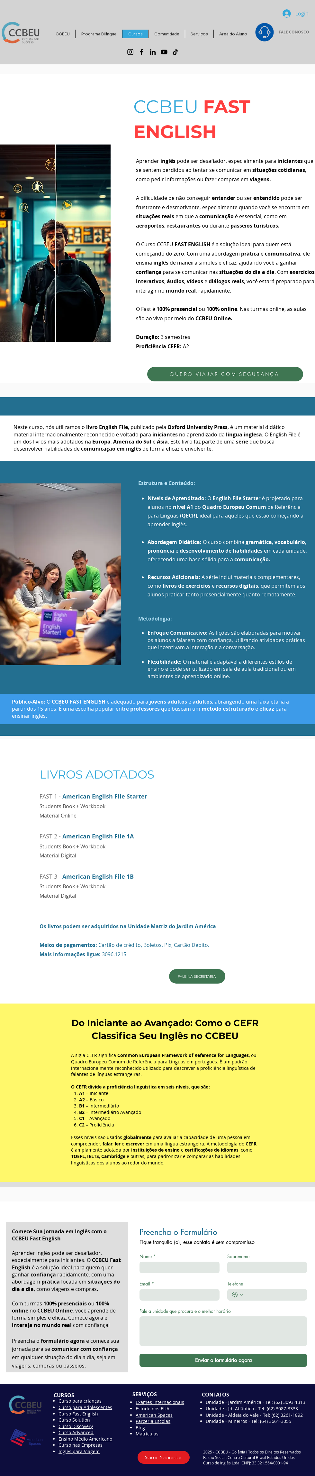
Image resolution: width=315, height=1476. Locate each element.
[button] (166, 34)
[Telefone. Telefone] (273, 1295)
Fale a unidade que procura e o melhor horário (185, 1311)
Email (147, 1283)
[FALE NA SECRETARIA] (197, 976)
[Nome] (178, 1267)
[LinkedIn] (153, 52)
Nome (148, 1256)
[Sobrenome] (265, 1267)
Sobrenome (238, 1256)
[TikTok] (175, 52)
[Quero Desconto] (164, 1457)
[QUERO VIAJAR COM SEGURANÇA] (225, 374)
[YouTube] (164, 52)
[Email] (178, 1295)
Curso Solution (74, 1420)
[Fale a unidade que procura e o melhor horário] (223, 1331)
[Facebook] (142, 52)
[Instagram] (130, 52)
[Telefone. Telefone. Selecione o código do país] (237, 1295)
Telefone (235, 1283)
